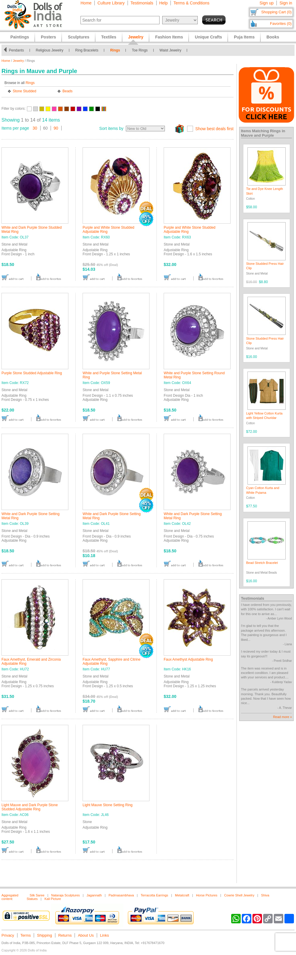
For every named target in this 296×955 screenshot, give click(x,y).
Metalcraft (182, 895)
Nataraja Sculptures (65, 895)
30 (35, 128)
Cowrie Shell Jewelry (239, 895)
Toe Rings (139, 50)
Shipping (44, 935)
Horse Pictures (206, 895)
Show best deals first (214, 128)
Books (272, 37)
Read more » (282, 717)
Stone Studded (24, 91)
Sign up (267, 3)
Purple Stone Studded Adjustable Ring (31, 373)
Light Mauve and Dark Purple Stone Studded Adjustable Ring (29, 807)
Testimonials (142, 3)
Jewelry (18, 60)
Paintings (19, 37)
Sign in (285, 3)
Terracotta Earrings (154, 895)
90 (56, 128)
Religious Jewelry (49, 50)
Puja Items (244, 37)
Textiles (108, 37)
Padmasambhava (121, 895)
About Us (86, 935)
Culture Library (111, 3)
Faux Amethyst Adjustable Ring (188, 659)
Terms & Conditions (191, 3)
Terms (25, 935)
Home (86, 3)
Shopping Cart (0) (276, 12)
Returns (65, 935)
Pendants (16, 50)
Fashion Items (169, 37)
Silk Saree (37, 895)
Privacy (7, 935)
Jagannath (94, 895)
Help (163, 3)
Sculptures (78, 37)
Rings (115, 50)
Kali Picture (52, 899)
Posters (48, 37)
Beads (67, 91)
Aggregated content (9, 897)
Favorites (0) (281, 23)
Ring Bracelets (86, 50)
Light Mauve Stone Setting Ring (108, 805)
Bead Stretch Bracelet (262, 562)
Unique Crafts (208, 37)
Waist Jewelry (170, 50)
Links (104, 935)
